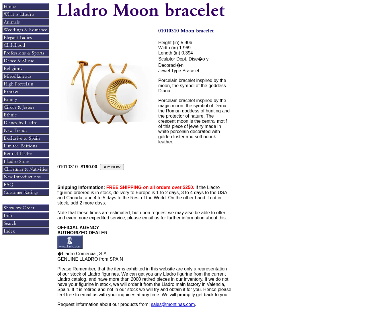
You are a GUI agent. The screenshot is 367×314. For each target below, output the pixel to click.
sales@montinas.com (173, 304)
